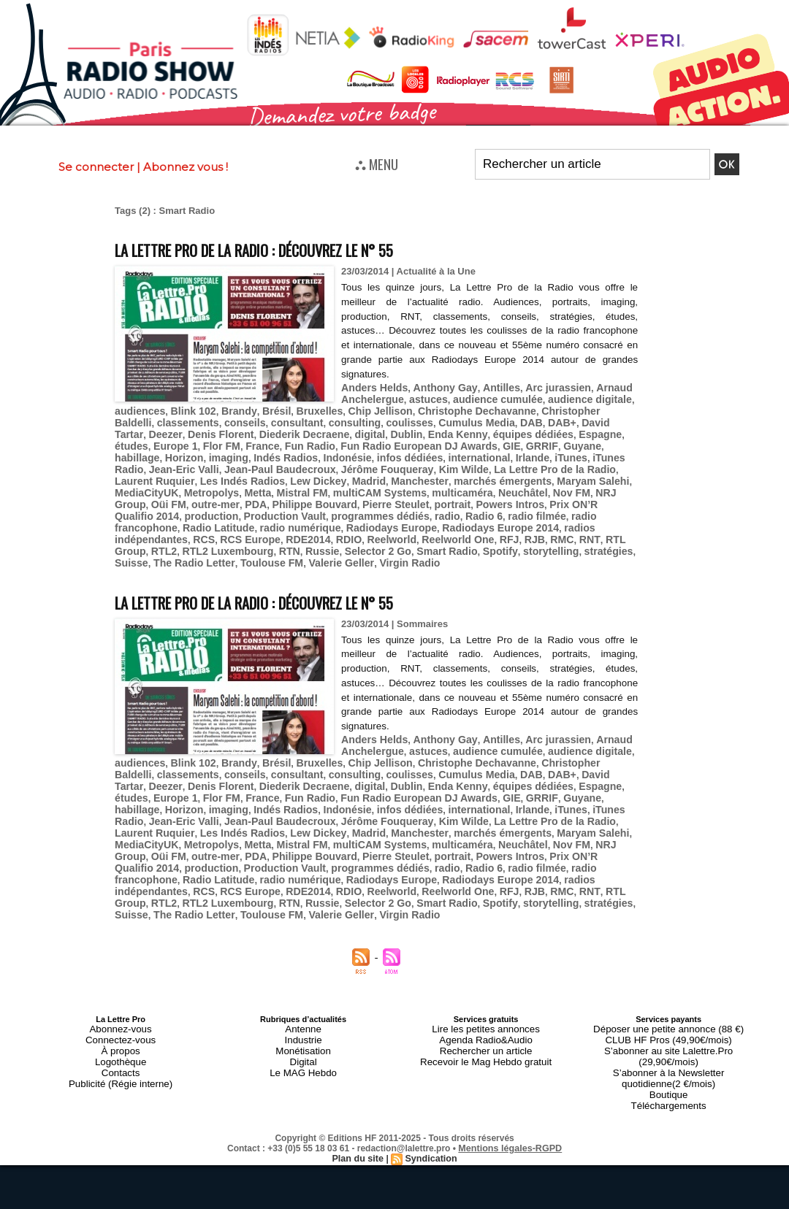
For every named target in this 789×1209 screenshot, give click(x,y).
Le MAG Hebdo (303, 1015)
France (130, 440)
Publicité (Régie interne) (120, 1024)
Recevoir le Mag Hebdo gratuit (486, 1006)
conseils (196, 418)
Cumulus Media (411, 418)
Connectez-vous (120, 989)
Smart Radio (444, 528)
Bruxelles (304, 407)
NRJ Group (382, 484)
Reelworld (428, 517)
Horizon (512, 440)
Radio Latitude (334, 506)
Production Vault (462, 495)
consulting (298, 418)
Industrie (303, 989)
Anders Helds (372, 385)
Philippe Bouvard (564, 484)
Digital (303, 1006)
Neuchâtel (290, 484)
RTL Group (139, 528)
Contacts (120, 1015)
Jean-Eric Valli (497, 451)
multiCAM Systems (158, 484)
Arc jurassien (540, 385)
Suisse (130, 539)
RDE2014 (351, 517)
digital (254, 429)
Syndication (429, 1085)
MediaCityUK (440, 473)
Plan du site (359, 1085)
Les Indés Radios (550, 462)
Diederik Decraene (193, 429)
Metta (542, 473)
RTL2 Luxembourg (241, 528)
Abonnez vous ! (185, 167)
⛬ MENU (376, 163)
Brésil (264, 407)
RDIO (389, 517)
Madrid (165, 473)
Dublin (288, 429)
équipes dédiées (405, 429)
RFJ (538, 517)
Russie (328, 528)
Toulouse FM (259, 539)
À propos (120, 998)
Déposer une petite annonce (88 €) (668, 980)
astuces (421, 396)
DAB (461, 418)
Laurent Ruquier (469, 462)
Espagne (467, 429)
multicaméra (234, 484)
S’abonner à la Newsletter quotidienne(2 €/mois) (668, 1011)
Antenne (304, 980)
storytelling (539, 528)
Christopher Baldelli (554, 407)
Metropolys (500, 473)
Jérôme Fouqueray (217, 462)
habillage (468, 440)
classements (143, 418)
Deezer (583, 418)
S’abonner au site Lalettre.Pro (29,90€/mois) (668, 998)
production (394, 495)
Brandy (229, 407)
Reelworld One (490, 517)
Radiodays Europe (493, 506)
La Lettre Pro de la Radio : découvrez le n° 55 (291, 248)
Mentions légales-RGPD (510, 1075)
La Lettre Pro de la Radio (371, 462)
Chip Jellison (359, 407)
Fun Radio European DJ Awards (275, 440)
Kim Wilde (287, 462)
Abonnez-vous (120, 980)
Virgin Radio (386, 539)
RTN (298, 528)
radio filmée (180, 506)
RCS (254, 517)
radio (613, 495)
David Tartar (535, 418)
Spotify (492, 528)
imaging (553, 440)
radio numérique (410, 506)
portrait (169, 495)
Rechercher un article (486, 998)
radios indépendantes (190, 517)
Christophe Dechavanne (449, 407)
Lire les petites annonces (485, 980)
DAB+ (490, 418)
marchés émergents (289, 473)
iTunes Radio (430, 451)
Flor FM (590, 429)
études (507, 429)
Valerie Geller (324, 539)
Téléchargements (669, 1033)
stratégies (592, 528)
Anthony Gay (437, 385)
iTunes (381, 451)
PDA (509, 484)
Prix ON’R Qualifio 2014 (312, 495)
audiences (138, 407)
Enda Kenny (335, 429)
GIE (360, 440)
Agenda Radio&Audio (485, 989)
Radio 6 (132, 506)
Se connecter (96, 167)
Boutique (668, 1024)
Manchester (212, 473)
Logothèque (120, 1006)
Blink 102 (187, 407)
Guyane (425, 440)
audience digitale (571, 396)
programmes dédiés (551, 495)
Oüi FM (429, 484)
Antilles (487, 385)
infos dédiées (232, 451)
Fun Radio (174, 440)
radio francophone (255, 506)
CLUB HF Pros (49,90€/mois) (669, 989)
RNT (612, 517)
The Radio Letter (187, 539)
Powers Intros (221, 495)
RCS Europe (298, 517)
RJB (561, 517)
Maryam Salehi (372, 473)
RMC (587, 517)
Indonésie (174, 451)
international (295, 451)
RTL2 (181, 528)
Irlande (345, 451)
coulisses (348, 418)
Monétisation (303, 998)
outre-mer (473, 484)
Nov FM (335, 484)
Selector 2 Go (380, 528)
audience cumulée (486, 396)
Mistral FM (583, 473)
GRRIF (388, 440)
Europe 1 (548, 429)
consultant (245, 418)
